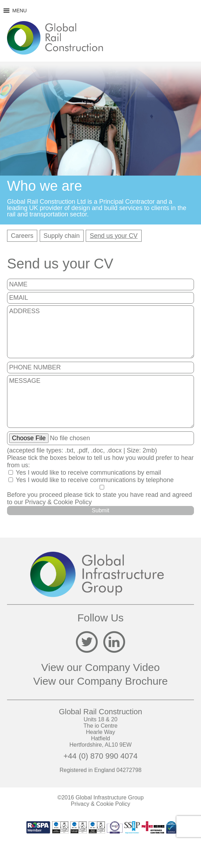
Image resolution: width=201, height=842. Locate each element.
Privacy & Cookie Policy (58, 502)
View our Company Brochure (100, 681)
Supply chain (62, 235)
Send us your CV (113, 235)
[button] (19, 10)
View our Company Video (100, 667)
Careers (22, 235)
